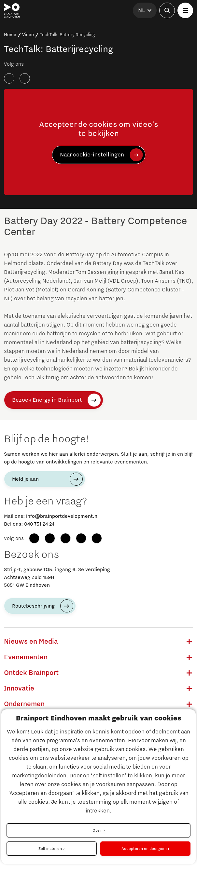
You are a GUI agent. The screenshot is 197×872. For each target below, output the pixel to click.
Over (97, 830)
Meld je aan (25, 479)
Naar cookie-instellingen (92, 155)
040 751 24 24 (39, 524)
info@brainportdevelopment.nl (62, 516)
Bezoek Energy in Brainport (47, 400)
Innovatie (19, 688)
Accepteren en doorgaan (144, 848)
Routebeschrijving (33, 606)
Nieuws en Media (31, 642)
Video (28, 34)
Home (10, 34)
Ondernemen (24, 704)
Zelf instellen (50, 848)
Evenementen (26, 657)
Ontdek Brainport (31, 673)
